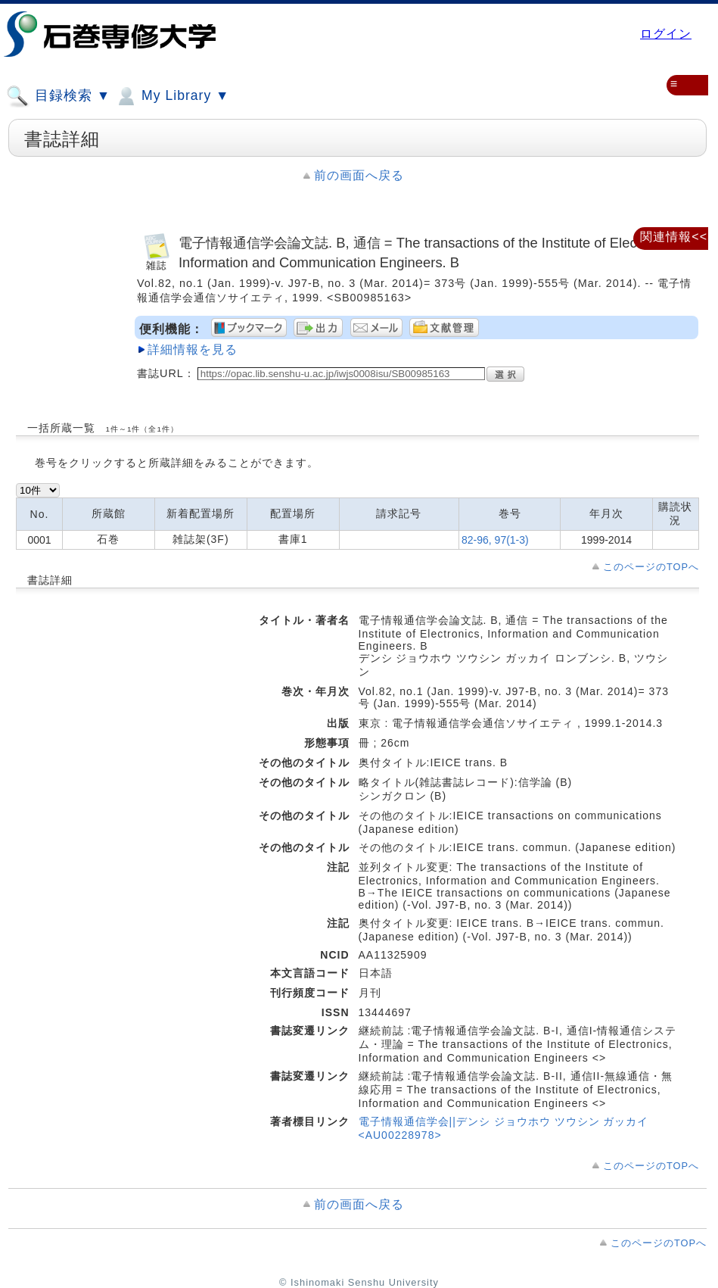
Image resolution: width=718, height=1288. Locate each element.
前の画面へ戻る (359, 175)
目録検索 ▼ (58, 96)
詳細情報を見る (193, 349)
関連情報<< (673, 236)
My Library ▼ (171, 96)
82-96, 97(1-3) (495, 540)
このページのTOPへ (651, 566)
